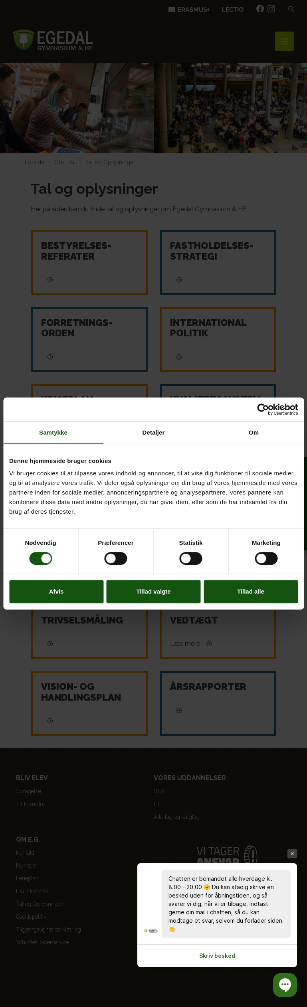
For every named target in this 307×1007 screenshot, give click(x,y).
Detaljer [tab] (154, 432)
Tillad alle (250, 591)
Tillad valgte (153, 591)
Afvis (56, 591)
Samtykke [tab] (53, 432)
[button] (285, 985)
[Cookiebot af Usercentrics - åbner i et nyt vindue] (263, 409)
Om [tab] (254, 432)
